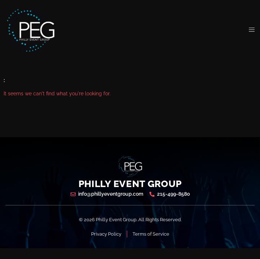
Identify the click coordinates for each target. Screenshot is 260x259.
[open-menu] (252, 30)
